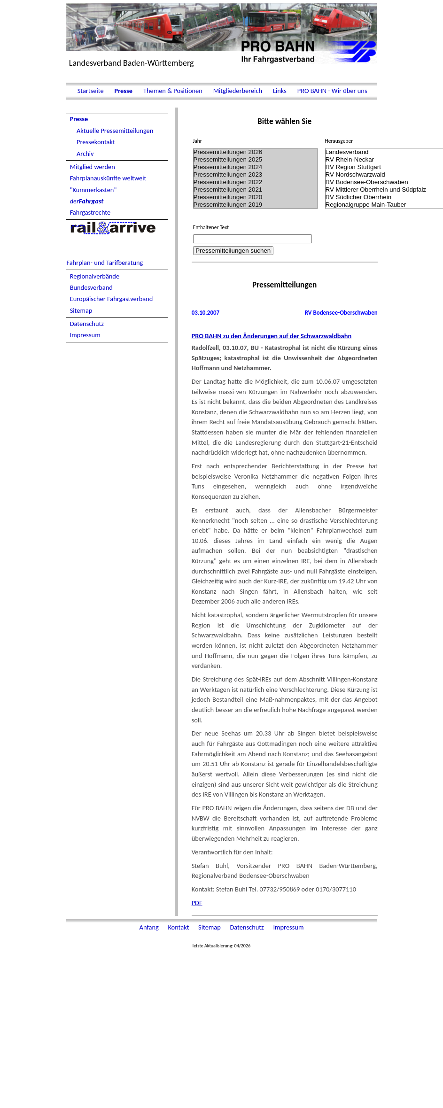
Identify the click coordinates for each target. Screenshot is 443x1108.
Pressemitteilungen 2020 (256, 197)
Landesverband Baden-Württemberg (131, 63)
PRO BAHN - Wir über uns (331, 90)
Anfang (150, 927)
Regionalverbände (94, 276)
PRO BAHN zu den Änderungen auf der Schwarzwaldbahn (271, 336)
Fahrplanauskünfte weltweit (108, 178)
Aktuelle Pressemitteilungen (115, 130)
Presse (123, 90)
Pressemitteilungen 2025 (256, 159)
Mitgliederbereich (237, 90)
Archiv (85, 153)
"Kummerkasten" (93, 190)
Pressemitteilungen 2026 (256, 152)
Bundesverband (91, 287)
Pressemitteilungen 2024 (256, 167)
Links (280, 90)
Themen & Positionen (173, 90)
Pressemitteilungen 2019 (256, 205)
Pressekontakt (96, 142)
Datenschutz (87, 323)
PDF (197, 903)
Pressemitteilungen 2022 (256, 182)
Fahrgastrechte (90, 212)
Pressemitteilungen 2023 (256, 174)
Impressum (85, 335)
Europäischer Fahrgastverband (111, 298)
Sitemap (81, 310)
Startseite (90, 90)
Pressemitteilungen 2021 (256, 190)
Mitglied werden (92, 167)
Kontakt (179, 927)
